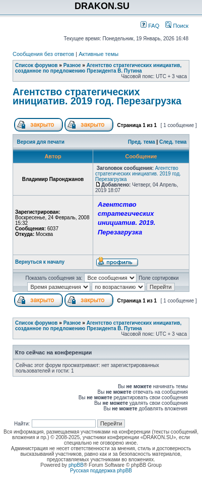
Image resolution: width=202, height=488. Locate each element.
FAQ (150, 26)
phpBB (76, 465)
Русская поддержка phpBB (101, 470)
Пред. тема (141, 142)
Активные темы (98, 54)
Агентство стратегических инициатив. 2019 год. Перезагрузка (97, 96)
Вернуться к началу (39, 262)
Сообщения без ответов (43, 54)
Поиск (176, 26)
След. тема (172, 142)
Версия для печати (40, 142)
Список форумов (36, 65)
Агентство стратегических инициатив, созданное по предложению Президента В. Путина (98, 68)
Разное (72, 65)
